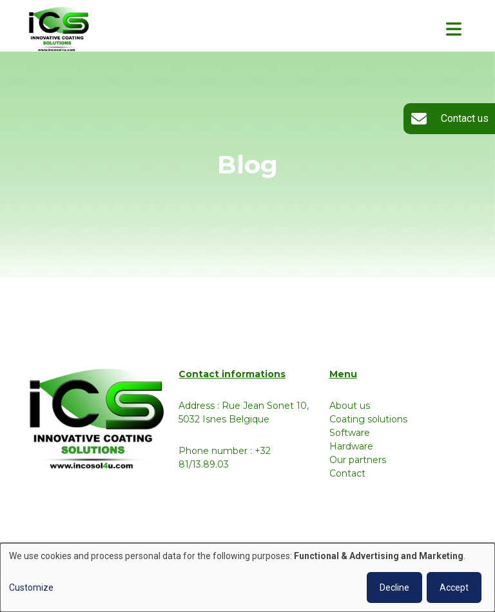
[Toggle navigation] (454, 29)
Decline (394, 587)
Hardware (351, 446)
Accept (454, 587)
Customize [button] (31, 587)
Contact (347, 473)
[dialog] (247, 577)
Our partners (357, 460)
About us (349, 405)
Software (349, 433)
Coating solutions (368, 419)
